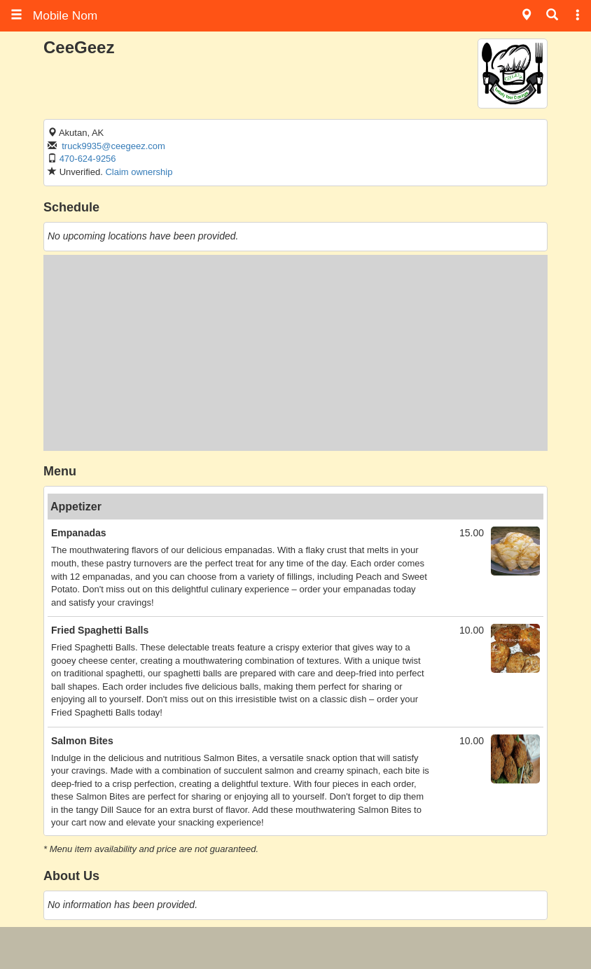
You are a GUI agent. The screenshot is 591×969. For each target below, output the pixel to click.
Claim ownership (138, 172)
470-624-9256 (88, 158)
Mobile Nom (54, 15)
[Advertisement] (295, 353)
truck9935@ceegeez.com (113, 146)
